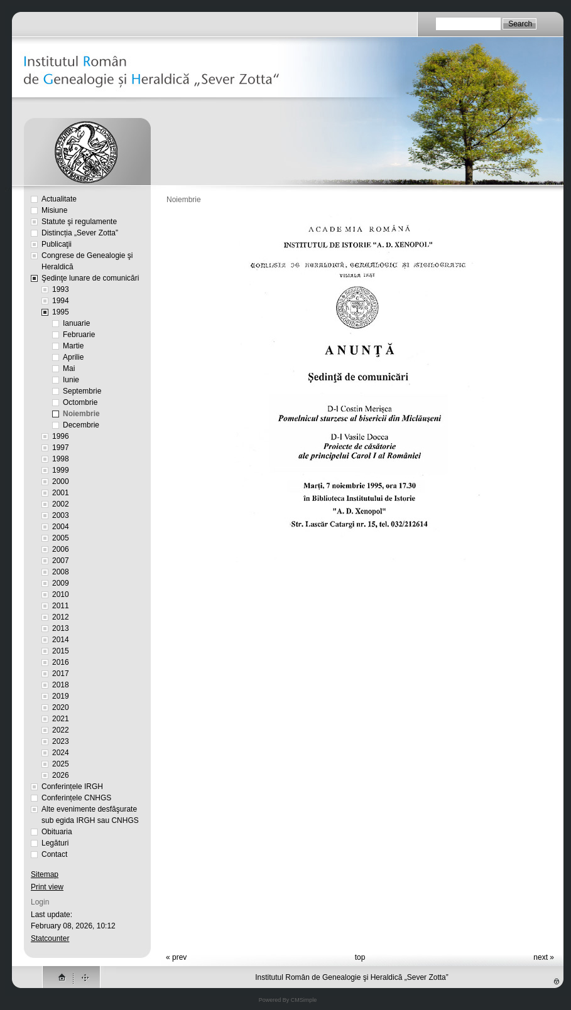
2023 (60, 741)
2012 (60, 617)
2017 (60, 673)
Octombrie (80, 402)
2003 (60, 515)
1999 (60, 470)
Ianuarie (76, 323)
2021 (60, 718)
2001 (60, 492)
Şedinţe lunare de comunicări (90, 278)
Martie (73, 345)
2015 (60, 651)
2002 (60, 504)
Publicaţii (56, 244)
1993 (60, 289)
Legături (54, 843)
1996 (60, 436)
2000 (60, 481)
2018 (60, 684)
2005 (60, 538)
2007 (60, 560)
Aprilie (73, 357)
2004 (60, 526)
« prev (176, 957)
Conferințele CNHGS (76, 797)
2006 (60, 549)
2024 (60, 752)
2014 (60, 639)
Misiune (54, 210)
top (360, 957)
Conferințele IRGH (72, 786)
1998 (60, 458)
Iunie (71, 379)
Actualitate (59, 199)
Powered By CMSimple (288, 1000)
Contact (54, 854)
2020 (60, 707)
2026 (60, 775)
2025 (60, 764)
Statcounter (50, 938)
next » (543, 957)
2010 (60, 594)
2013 (60, 628)
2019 (60, 696)
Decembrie (81, 425)
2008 (60, 571)
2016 (60, 662)
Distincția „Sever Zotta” (79, 232)
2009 (60, 583)
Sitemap (44, 874)
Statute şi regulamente (79, 221)
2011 (60, 605)
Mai (69, 368)
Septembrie (82, 391)
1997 (60, 447)
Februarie (79, 334)
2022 (60, 730)
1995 (60, 312)
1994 (60, 300)
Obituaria (56, 831)
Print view (47, 887)
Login (40, 902)
